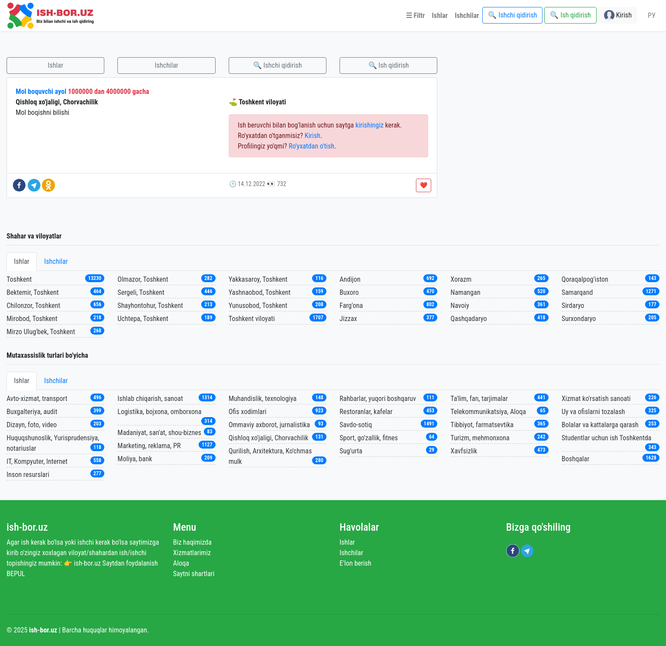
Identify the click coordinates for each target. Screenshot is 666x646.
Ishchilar (166, 65)
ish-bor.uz (27, 527)
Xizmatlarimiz (192, 553)
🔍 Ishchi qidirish (277, 65)
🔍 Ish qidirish (388, 65)
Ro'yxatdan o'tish (311, 146)
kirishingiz (369, 125)
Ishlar (55, 65)
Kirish (312, 135)
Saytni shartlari (194, 574)
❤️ (423, 185)
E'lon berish (355, 563)
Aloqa (181, 563)
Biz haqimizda (192, 542)
